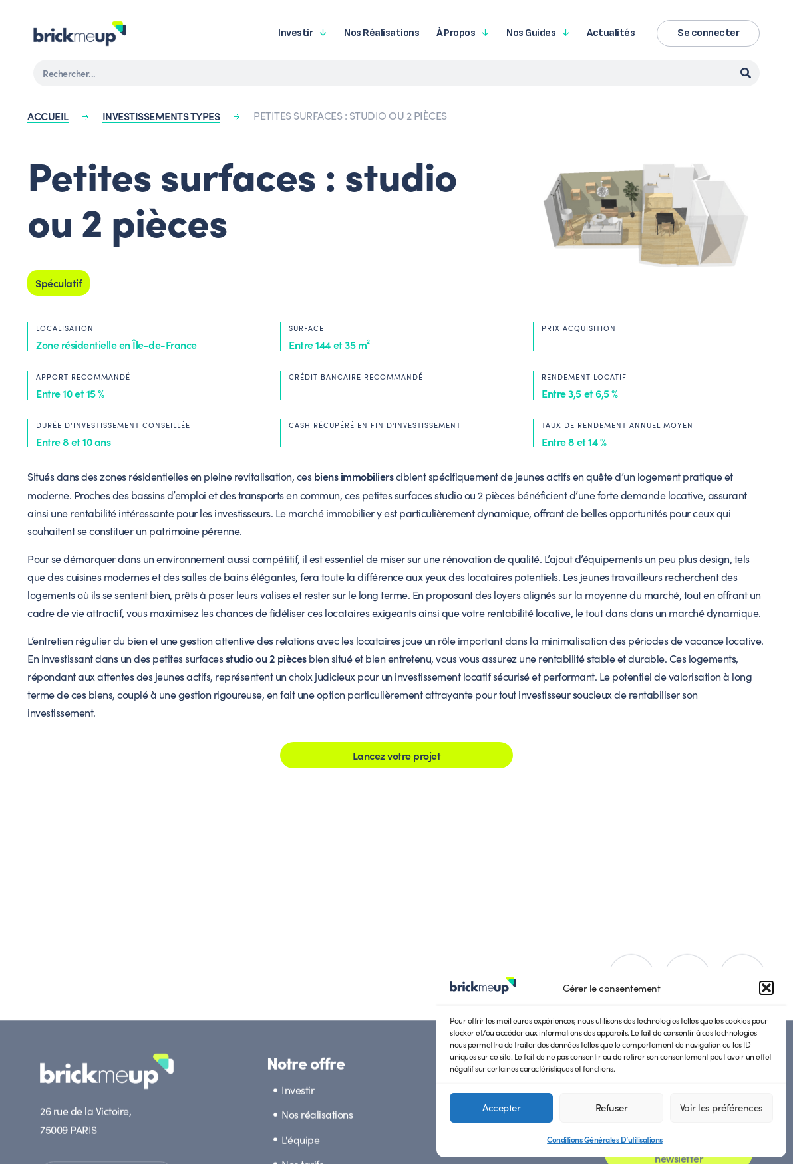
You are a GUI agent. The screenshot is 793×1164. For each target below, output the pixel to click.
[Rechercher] (745, 73)
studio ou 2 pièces (266, 658)
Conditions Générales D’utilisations (605, 1139)
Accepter (501, 1107)
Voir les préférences (721, 1107)
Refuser (611, 1107)
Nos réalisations (381, 33)
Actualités (611, 33)
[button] (766, 987)
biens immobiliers (354, 476)
